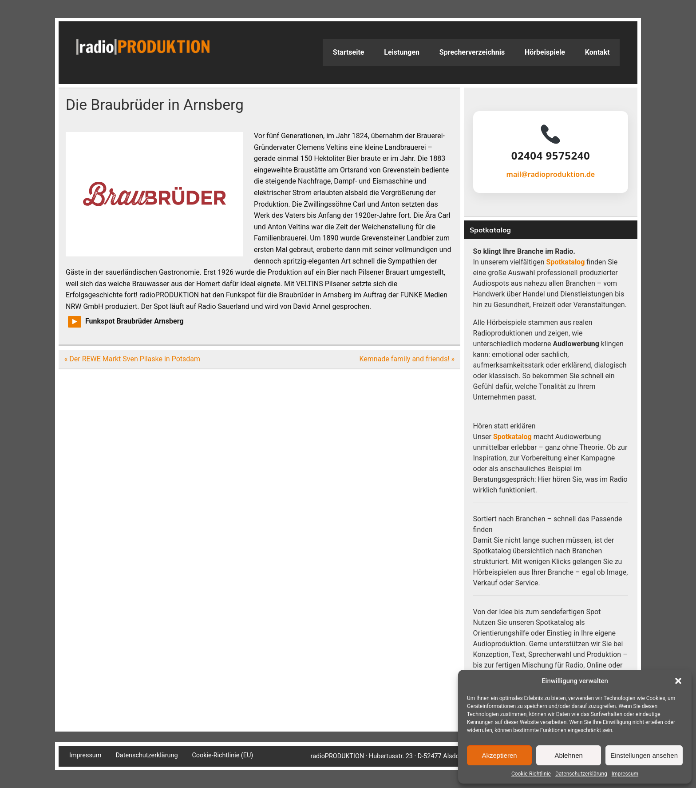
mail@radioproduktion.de (550, 174)
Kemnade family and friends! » (407, 359)
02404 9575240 (550, 155)
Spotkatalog (565, 262)
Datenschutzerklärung (581, 774)
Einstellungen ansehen (644, 755)
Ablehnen (568, 755)
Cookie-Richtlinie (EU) (222, 755)
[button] (678, 680)
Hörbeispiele (545, 52)
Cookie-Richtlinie (531, 774)
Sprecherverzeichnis (472, 52)
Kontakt (597, 52)
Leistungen (401, 52)
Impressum (625, 774)
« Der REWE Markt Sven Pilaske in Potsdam (132, 359)
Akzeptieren (499, 755)
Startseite (348, 52)
